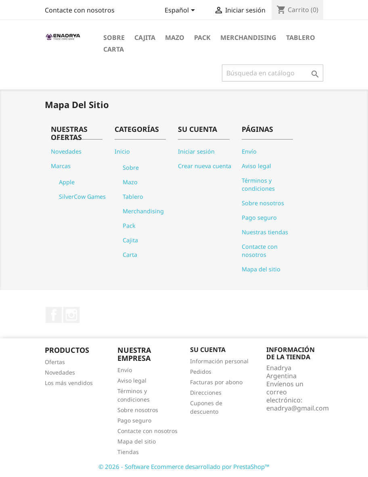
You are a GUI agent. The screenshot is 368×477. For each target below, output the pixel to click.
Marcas (61, 166)
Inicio (122, 151)
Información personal (219, 361)
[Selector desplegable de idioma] (181, 11)
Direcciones (206, 392)
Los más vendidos (69, 383)
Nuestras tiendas (265, 232)
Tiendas (128, 452)
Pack (202, 37)
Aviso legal (256, 166)
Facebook (54, 315)
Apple (67, 182)
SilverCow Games (82, 196)
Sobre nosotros (263, 203)
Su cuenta (208, 349)
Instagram (71, 315)
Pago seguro (259, 217)
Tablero (300, 37)
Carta (113, 49)
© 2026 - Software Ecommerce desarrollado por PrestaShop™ (184, 466)
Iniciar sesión (196, 151)
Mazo (174, 37)
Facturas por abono (216, 382)
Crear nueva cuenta (204, 166)
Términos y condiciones (258, 184)
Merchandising (248, 37)
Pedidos (200, 371)
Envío (249, 151)
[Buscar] (272, 73)
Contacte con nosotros (80, 10)
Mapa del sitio (261, 269)
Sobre (114, 37)
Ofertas (55, 362)
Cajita (144, 37)
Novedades (66, 151)
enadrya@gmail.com (297, 408)
